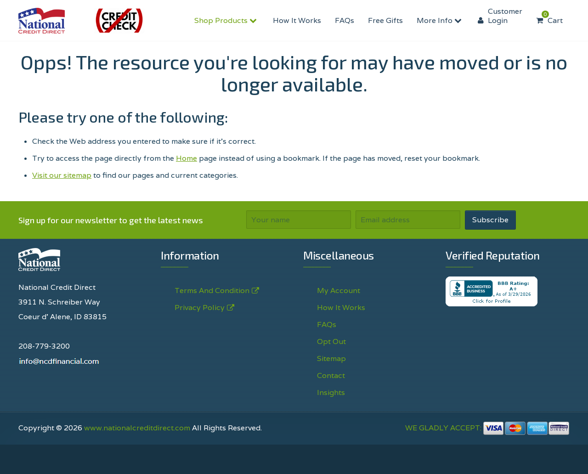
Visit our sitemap (61, 175)
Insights (331, 392)
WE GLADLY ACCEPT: (487, 428)
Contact (331, 375)
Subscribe (490, 220)
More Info (440, 20)
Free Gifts (385, 20)
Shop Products (226, 20)
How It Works (297, 20)
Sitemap (331, 358)
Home (186, 158)
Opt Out (331, 341)
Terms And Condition (212, 291)
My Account (338, 290)
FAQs (344, 20)
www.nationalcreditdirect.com (137, 428)
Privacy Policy (200, 308)
